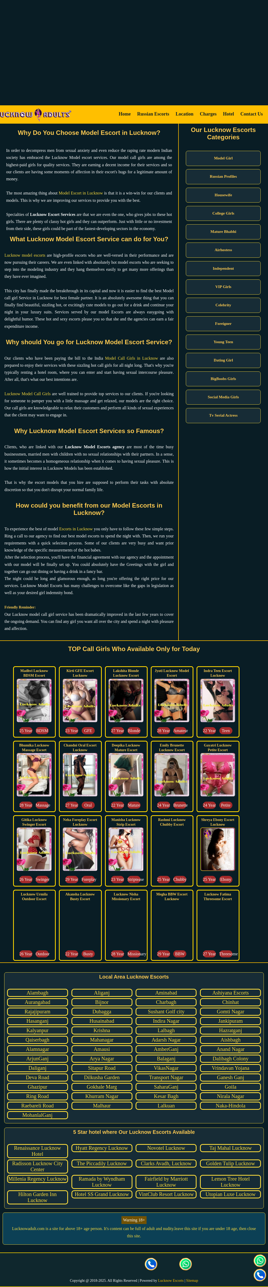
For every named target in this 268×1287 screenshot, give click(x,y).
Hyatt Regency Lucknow (102, 1148)
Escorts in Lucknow (76, 529)
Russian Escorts (153, 114)
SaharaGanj (166, 1087)
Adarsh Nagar (166, 1040)
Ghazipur (37, 1087)
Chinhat (230, 1002)
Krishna (101, 1030)
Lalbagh (166, 1030)
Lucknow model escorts (24, 255)
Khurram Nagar (101, 1096)
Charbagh (166, 1002)
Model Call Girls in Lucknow (131, 358)
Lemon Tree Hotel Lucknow (230, 1182)
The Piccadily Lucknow (102, 1163)
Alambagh (37, 993)
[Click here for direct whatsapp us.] (185, 1265)
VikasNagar (166, 1068)
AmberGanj (166, 1049)
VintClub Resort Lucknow (166, 1194)
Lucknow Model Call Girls (27, 394)
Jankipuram (230, 1021)
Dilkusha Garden (102, 1077)
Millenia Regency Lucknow (37, 1179)
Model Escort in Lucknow (81, 193)
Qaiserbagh (37, 1040)
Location (184, 114)
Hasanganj (37, 1021)
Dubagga (101, 1011)
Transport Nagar (166, 1077)
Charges (208, 114)
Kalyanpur (37, 1030)
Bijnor (101, 1002)
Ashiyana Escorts (230, 993)
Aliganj (102, 993)
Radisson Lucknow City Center (37, 1166)
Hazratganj (230, 1030)
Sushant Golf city (166, 1011)
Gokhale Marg (102, 1087)
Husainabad (102, 1021)
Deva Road (37, 1077)
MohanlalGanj (37, 1115)
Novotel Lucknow (166, 1148)
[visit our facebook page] (82, 1265)
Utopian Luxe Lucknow (230, 1194)
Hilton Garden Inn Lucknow (37, 1197)
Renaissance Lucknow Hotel (37, 1151)
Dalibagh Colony (230, 1058)
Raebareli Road (37, 1105)
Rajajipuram (38, 1011)
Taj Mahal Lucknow (230, 1148)
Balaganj (166, 1058)
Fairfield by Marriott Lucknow (166, 1182)
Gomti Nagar (230, 1011)
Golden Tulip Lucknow (230, 1163)
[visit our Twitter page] (99, 1265)
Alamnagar (37, 1049)
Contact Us (252, 114)
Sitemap (192, 1281)
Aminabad (166, 993)
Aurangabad (37, 1002)
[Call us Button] (151, 1265)
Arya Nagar (102, 1058)
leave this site (186, 1228)
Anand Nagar (230, 1049)
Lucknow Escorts (171, 1281)
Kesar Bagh (166, 1096)
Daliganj (38, 1068)
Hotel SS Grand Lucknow (102, 1194)
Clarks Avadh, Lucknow (166, 1163)
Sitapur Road (102, 1068)
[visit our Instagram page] (116, 1265)
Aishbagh (231, 1040)
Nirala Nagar (230, 1096)
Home (125, 114)
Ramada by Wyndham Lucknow (102, 1182)
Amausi (102, 1049)
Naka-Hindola (230, 1105)
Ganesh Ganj (230, 1077)
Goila (230, 1087)
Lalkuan (166, 1105)
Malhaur (102, 1105)
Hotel (228, 114)
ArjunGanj (37, 1058)
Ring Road (37, 1096)
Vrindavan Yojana (230, 1068)
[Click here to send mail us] (168, 1265)
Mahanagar (102, 1040)
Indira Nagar (166, 1021)
